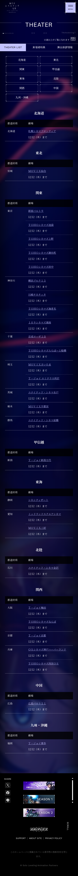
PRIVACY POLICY (53, 838)
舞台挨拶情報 (65, 47)
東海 (22, 78)
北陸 (56, 78)
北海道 (22, 59)
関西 (22, 88)
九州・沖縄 (22, 97)
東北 (56, 59)
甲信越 (56, 69)
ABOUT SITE (35, 838)
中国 (56, 88)
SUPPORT (21, 838)
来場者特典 (39, 47)
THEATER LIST (13, 47)
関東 (22, 69)
